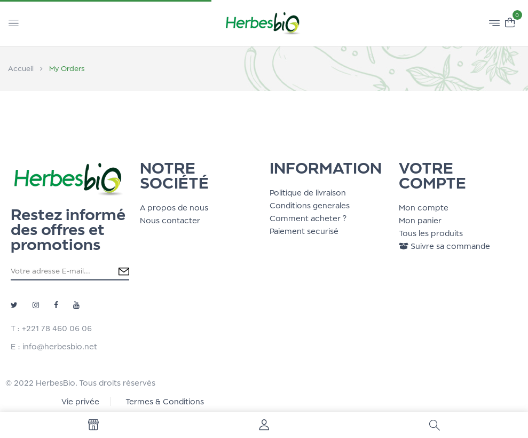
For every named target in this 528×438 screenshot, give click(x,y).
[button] (510, 21)
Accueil (21, 68)
